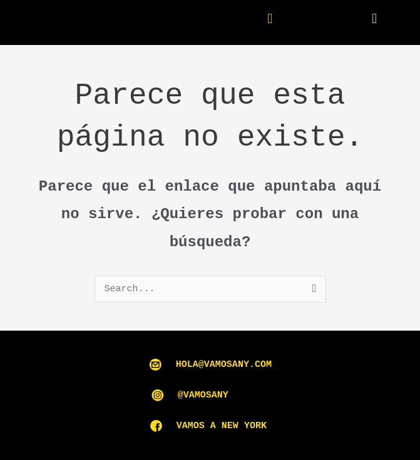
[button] (374, 19)
